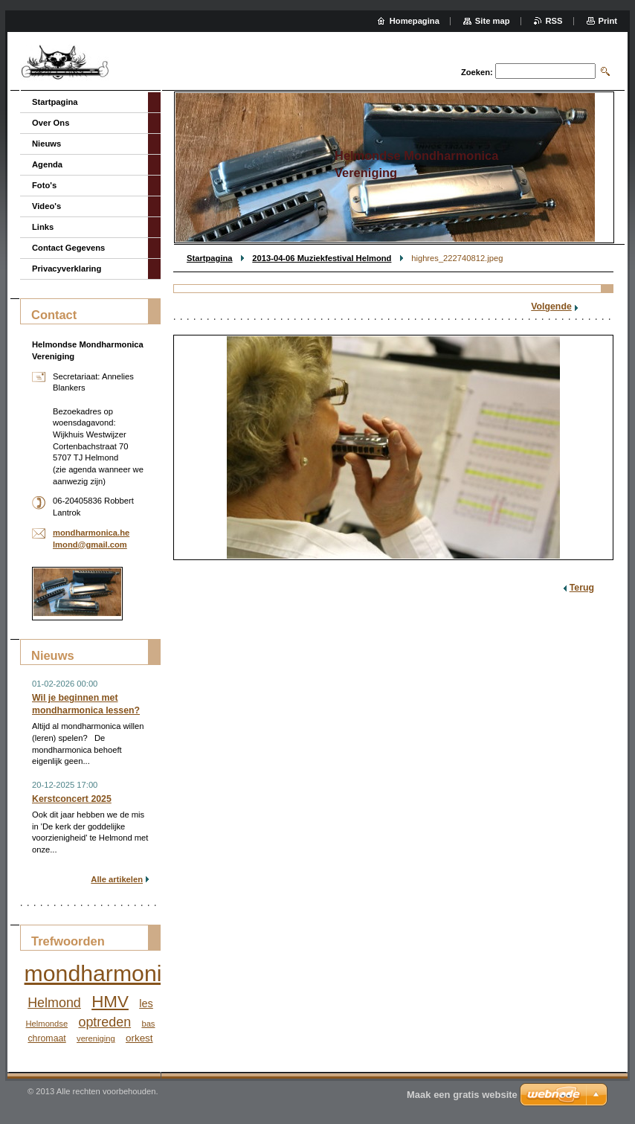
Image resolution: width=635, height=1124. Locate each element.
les (146, 1003)
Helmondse (47, 1023)
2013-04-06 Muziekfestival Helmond (321, 258)
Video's (46, 206)
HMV (110, 1001)
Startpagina (210, 258)
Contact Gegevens (68, 247)
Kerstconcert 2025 (72, 799)
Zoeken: (477, 72)
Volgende (551, 306)
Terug (582, 587)
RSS (554, 20)
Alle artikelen (117, 879)
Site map (492, 20)
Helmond (54, 1002)
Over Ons (50, 122)
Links (43, 226)
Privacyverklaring (66, 268)
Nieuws (46, 143)
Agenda (47, 164)
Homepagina (414, 20)
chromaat (46, 1038)
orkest (139, 1038)
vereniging (96, 1038)
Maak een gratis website (462, 1094)
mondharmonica (105, 973)
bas (148, 1023)
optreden (104, 1022)
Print (608, 20)
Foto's (44, 185)
